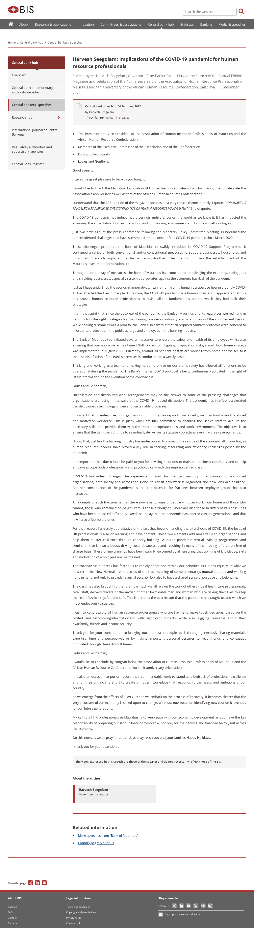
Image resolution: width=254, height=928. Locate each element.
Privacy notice (74, 910)
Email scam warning (77, 920)
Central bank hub (31, 34)
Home (12, 34)
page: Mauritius (96, 835)
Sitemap (12, 899)
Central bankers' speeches (65, 34)
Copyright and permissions (81, 904)
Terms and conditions (78, 899)
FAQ (10, 904)
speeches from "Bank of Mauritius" (108, 828)
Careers (12, 915)
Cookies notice (74, 915)
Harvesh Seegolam (101, 104)
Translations (15, 920)
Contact (12, 910)
